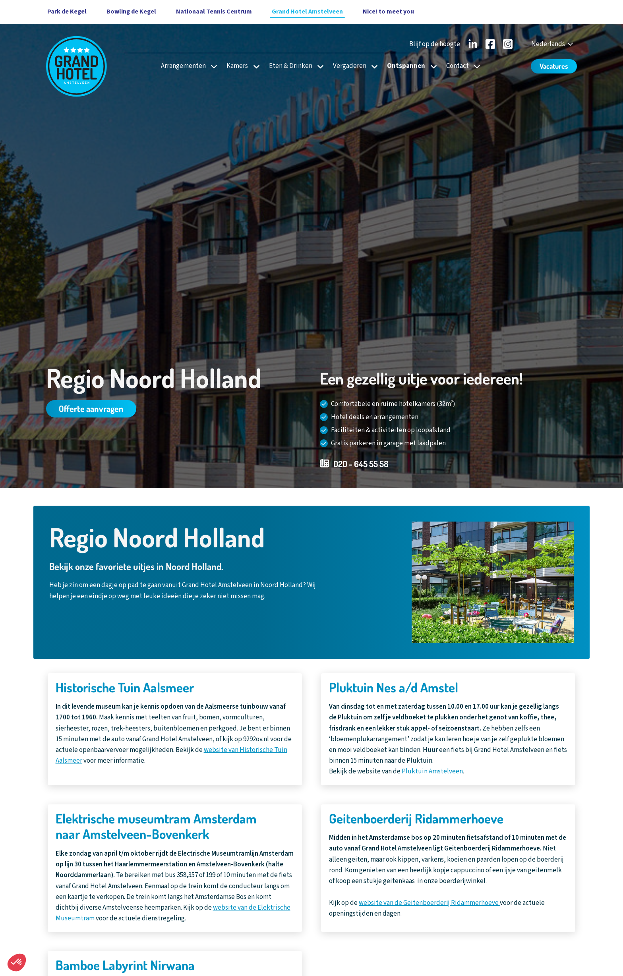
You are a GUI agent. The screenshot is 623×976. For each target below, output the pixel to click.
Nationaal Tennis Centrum (214, 11)
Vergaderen (349, 66)
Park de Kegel (67, 11)
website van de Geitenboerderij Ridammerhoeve (429, 903)
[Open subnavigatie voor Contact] (474, 66)
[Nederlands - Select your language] (553, 44)
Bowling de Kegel (131, 11)
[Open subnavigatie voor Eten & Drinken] (318, 66)
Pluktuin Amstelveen (432, 771)
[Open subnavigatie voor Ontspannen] (431, 66)
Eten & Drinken (290, 66)
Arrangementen (183, 66)
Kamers (237, 66)
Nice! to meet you (388, 11)
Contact (457, 66)
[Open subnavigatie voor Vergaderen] (372, 66)
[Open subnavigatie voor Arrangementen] (211, 66)
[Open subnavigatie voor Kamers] (254, 66)
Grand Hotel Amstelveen (307, 11)
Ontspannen (406, 66)
